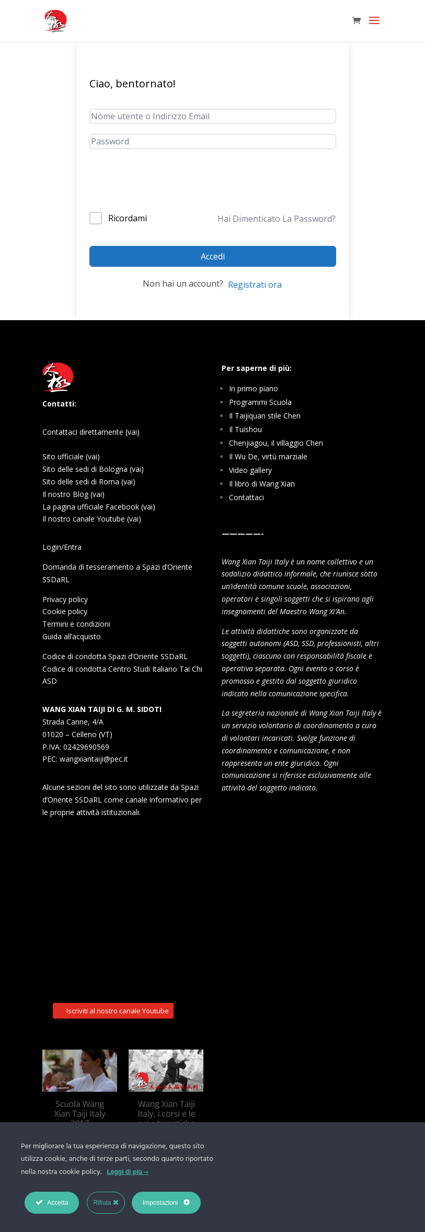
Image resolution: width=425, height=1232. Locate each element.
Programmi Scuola (260, 402)
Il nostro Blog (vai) (73, 494)
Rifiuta (105, 1202)
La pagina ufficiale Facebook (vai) (98, 507)
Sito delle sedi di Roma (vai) (88, 482)
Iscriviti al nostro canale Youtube (117, 852)
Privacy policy (65, 599)
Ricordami (127, 218)
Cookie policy (64, 611)
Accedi (213, 256)
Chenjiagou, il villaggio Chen (276, 443)
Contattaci (246, 497)
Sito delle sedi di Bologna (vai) (93, 469)
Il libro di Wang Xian (262, 484)
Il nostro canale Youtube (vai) (91, 519)
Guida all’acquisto (71, 636)
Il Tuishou (245, 429)
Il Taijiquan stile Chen (265, 416)
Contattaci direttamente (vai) (91, 432)
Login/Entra (62, 547)
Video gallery (250, 470)
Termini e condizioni (76, 624)
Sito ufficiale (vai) (71, 456)
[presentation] (168, 186)
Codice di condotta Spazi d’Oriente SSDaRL (115, 656)
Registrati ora (255, 284)
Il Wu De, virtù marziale (268, 456)
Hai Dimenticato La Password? (276, 218)
